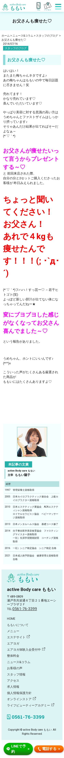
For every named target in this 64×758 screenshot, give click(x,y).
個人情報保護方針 (19, 693)
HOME (11, 618)
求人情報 (13, 686)
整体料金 (13, 655)
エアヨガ (13, 643)
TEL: (22, 609)
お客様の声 (14, 668)
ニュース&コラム (18, 662)
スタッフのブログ (16, 48)
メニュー (13, 631)
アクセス (13, 680)
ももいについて (18, 625)
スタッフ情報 (16, 674)
